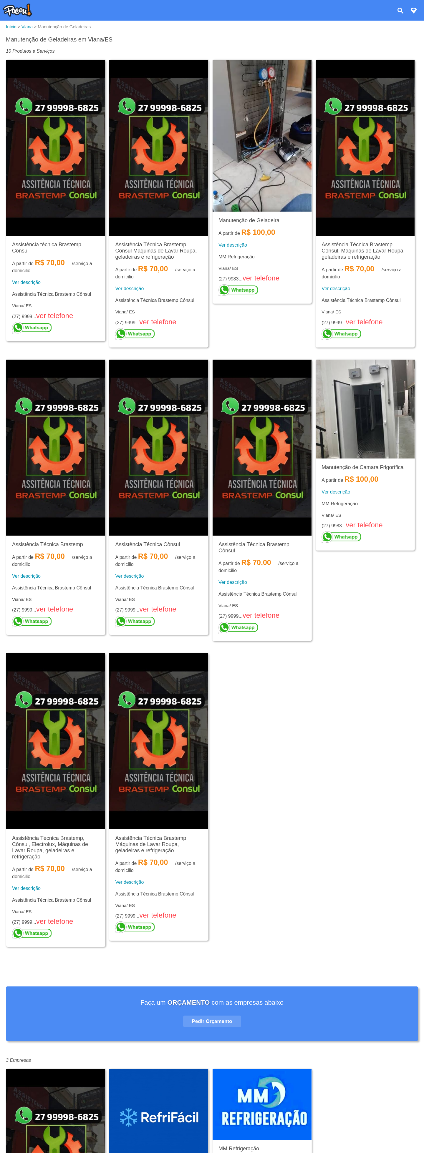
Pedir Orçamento (212, 1021)
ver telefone (54, 316)
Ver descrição (26, 282)
